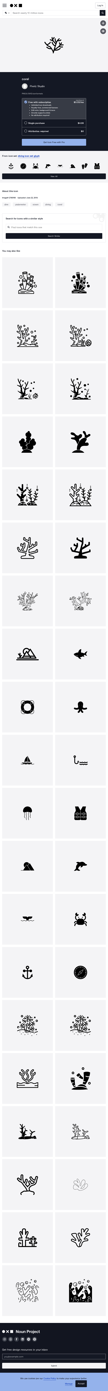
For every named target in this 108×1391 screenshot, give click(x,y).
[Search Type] (7, 13)
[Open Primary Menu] (5, 6)
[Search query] (54, 227)
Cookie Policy (49, 1378)
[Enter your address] (54, 1356)
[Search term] (55, 13)
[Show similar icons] (103, 31)
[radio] (54, 108)
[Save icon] (103, 23)
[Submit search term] (102, 13)
